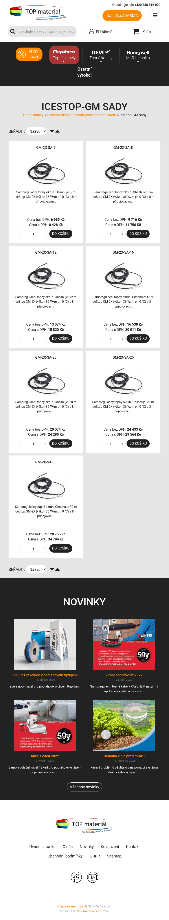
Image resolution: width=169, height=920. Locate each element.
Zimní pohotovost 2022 (124, 675)
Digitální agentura (70, 906)
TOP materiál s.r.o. (89, 911)
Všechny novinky (84, 787)
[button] (107, 31)
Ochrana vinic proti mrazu (124, 756)
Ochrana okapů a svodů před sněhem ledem (81, 115)
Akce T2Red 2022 (45, 756)
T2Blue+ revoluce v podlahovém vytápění (45, 675)
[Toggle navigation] (154, 15)
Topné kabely (32, 115)
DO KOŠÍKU (61, 234)
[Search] (47, 31)
